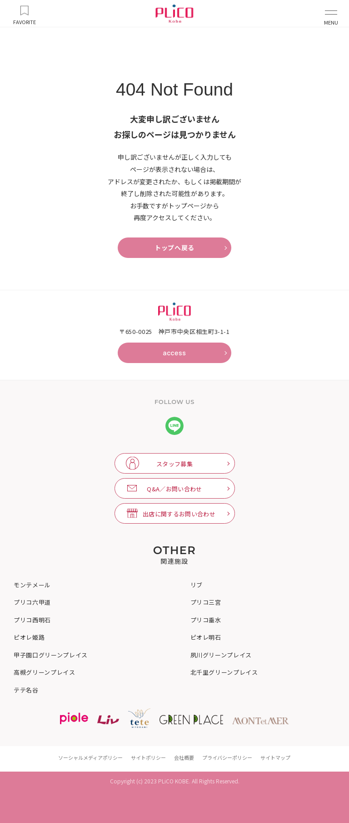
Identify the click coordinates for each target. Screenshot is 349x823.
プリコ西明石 (32, 620)
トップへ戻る (174, 247)
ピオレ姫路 (29, 637)
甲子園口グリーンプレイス (51, 655)
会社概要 (184, 757)
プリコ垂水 (205, 620)
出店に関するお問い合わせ (179, 514)
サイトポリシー (148, 757)
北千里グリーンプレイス (224, 672)
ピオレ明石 (205, 637)
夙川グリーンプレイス (221, 655)
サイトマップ (275, 757)
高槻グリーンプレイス (44, 672)
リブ (196, 585)
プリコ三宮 (205, 602)
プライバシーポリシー (227, 757)
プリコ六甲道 (32, 602)
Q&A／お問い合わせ (174, 489)
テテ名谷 (26, 690)
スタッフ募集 (174, 463)
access (174, 352)
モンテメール (32, 585)
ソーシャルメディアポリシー (90, 757)
